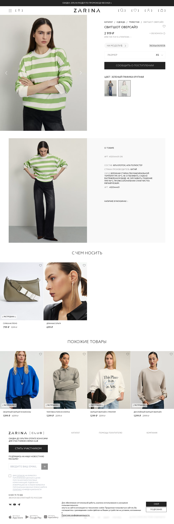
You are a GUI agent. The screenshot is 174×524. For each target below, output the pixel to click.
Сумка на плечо (10, 323)
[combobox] (134, 55)
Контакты (152, 450)
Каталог (75, 433)
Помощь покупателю (110, 433)
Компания (152, 433)
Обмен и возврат (107, 444)
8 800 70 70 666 (16, 495)
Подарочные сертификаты (113, 462)
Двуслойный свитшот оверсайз (148, 412)
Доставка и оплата (109, 437)
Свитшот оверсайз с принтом (103, 412)
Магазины (152, 462)
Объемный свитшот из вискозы (17, 412)
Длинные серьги (54, 323)
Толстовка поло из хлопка (58, 412)
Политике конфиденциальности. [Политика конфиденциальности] (76, 515)
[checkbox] (10, 476)
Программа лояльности (111, 456)
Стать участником (28, 448)
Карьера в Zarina (155, 444)
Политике (17, 490)
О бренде (151, 437)
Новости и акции (156, 456)
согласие (21, 476)
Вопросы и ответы (109, 450)
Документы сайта (108, 468)
